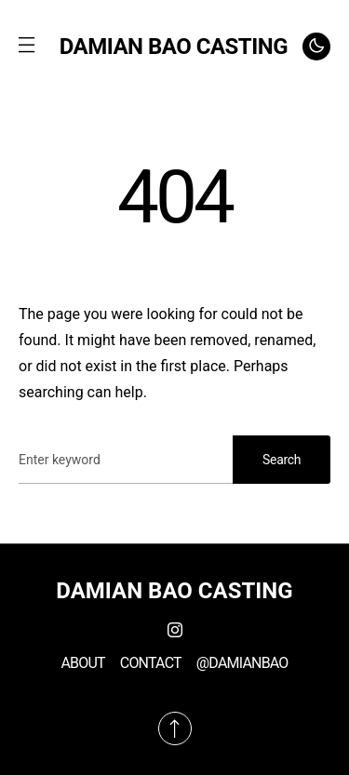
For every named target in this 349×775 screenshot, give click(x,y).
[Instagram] (175, 629)
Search (281, 459)
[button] (26, 46)
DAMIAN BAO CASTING (174, 46)
